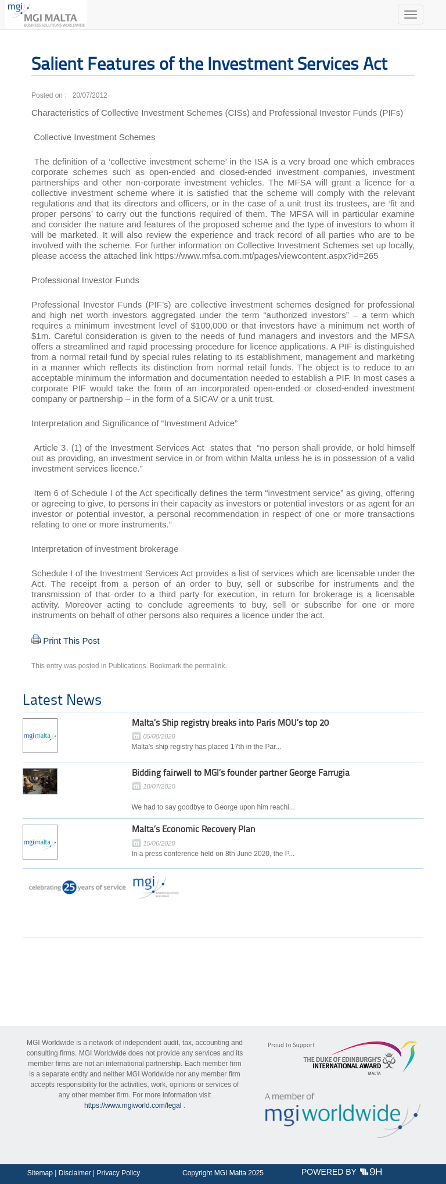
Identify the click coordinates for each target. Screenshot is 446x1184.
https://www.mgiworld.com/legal (132, 1105)
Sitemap (40, 1173)
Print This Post (71, 641)
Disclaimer (75, 1173)
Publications (127, 666)
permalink (210, 666)
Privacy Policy (118, 1173)
